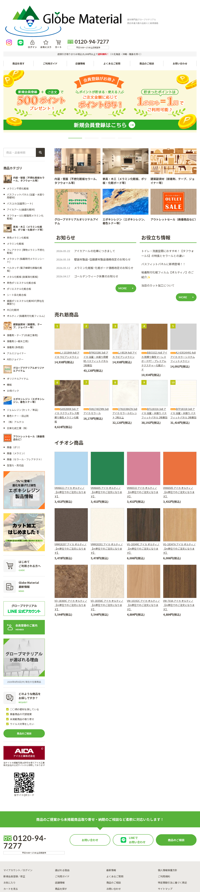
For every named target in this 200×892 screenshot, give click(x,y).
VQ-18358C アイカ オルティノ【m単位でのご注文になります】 (107, 573)
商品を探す (61, 856)
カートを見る (10, 856)
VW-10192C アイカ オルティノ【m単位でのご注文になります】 (143, 573)
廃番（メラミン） (16, 421)
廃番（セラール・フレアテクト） (25, 427)
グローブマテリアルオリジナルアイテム (76, 189)
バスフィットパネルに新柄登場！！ (163, 232)
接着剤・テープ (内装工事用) (22, 303)
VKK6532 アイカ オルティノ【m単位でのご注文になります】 (142, 460)
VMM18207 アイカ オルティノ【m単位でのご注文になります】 (70, 516)
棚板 (9, 352)
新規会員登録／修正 (14, 844)
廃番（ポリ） (14, 415)
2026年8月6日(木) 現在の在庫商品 (24, 649)
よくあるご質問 (112, 31)
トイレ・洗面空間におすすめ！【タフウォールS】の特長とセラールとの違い (167, 221)
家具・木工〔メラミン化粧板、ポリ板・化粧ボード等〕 (125, 149)
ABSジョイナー (15, 327)
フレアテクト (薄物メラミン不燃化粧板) (25, 219)
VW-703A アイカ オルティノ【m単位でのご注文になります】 (178, 573)
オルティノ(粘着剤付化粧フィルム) (26, 283)
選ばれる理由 (62, 838)
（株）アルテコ (15, 390)
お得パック (13, 358)
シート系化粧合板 (16, 262)
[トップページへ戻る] (27, 11)
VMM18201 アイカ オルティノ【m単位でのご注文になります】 (107, 516)
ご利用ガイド (50, 31)
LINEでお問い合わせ (137, 808)
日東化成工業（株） (18, 396)
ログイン (123, 13)
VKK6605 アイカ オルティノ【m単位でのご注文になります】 (106, 460)
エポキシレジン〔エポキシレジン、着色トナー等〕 (125, 189)
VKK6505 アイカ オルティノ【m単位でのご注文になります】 (178, 460)
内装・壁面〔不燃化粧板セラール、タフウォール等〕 (76, 149)
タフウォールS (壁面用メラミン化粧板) (25, 185)
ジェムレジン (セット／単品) (22, 377)
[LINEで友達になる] (112, 11)
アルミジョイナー (16, 321)
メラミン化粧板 (15, 211)
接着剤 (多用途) (15, 315)
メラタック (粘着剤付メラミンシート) (25, 228)
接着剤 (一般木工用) (17, 309)
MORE (122, 256)
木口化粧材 (13, 277)
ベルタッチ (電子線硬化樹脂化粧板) (24, 237)
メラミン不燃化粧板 (18, 156)
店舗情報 (81, 31)
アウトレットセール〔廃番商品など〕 (174, 187)
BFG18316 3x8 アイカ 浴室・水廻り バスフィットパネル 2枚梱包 (154, 381)
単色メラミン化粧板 (18, 205)
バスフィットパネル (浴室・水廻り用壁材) (25, 164)
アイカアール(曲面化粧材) (21, 177)
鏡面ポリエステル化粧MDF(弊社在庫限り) (25, 270)
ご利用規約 (164, 844)
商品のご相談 (147, 31)
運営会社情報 (124, 874)
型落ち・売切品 (15, 433)
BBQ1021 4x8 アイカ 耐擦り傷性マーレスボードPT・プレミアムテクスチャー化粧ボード (154, 329)
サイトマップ (165, 856)
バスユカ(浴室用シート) (20, 171)
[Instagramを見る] (101, 11)
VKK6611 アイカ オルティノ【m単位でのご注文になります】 (70, 460)
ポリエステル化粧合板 (19, 256)
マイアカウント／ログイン (17, 838)
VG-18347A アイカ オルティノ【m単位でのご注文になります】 (179, 516)
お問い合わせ (180, 31)
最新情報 (111, 838)
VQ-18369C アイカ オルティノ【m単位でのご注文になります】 (70, 573)
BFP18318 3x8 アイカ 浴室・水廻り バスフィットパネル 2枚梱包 (183, 381)
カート (146, 13)
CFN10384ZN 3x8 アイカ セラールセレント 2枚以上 (124, 381)
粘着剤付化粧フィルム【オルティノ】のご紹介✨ (167, 242)
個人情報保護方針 (167, 838)
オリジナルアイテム (17, 346)
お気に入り (135, 13)
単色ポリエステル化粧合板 (21, 250)
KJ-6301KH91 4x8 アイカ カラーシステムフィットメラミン (183, 325)
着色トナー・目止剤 (18, 383)
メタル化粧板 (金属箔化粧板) (22, 244)
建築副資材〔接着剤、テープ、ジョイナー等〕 (172, 149)
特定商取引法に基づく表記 (172, 850)
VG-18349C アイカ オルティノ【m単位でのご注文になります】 (143, 516)
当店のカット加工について (157, 253)
